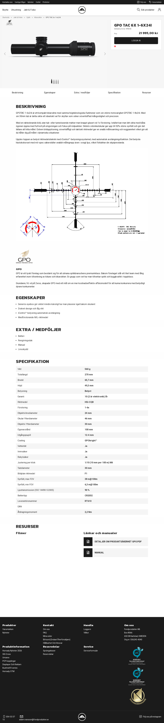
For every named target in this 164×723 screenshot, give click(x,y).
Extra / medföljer (82, 92)
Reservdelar (48, 654)
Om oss (46, 629)
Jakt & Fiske (30, 10)
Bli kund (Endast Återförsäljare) (56, 639)
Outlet (38, 2)
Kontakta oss (7, 2)
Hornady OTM (8, 671)
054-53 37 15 (8, 718)
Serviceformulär (91, 651)
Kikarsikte (38, 17)
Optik (28, 17)
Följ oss (141, 2)
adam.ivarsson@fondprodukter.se (34, 718)
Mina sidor (47, 636)
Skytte (5, 10)
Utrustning (16, 10)
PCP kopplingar (9, 661)
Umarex (5, 657)
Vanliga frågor (20, 2)
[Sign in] (159, 9)
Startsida (5, 17)
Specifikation (114, 92)
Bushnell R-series (9, 668)
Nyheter (31, 2)
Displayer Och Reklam (11, 664)
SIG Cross (6, 654)
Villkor (86, 633)
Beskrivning (17, 92)
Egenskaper (49, 92)
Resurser (146, 92)
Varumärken (155, 2)
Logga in (136, 40)
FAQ (45, 633)
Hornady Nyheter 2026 (12, 651)
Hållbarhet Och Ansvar (52, 643)
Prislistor (46, 2)
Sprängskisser (49, 651)
